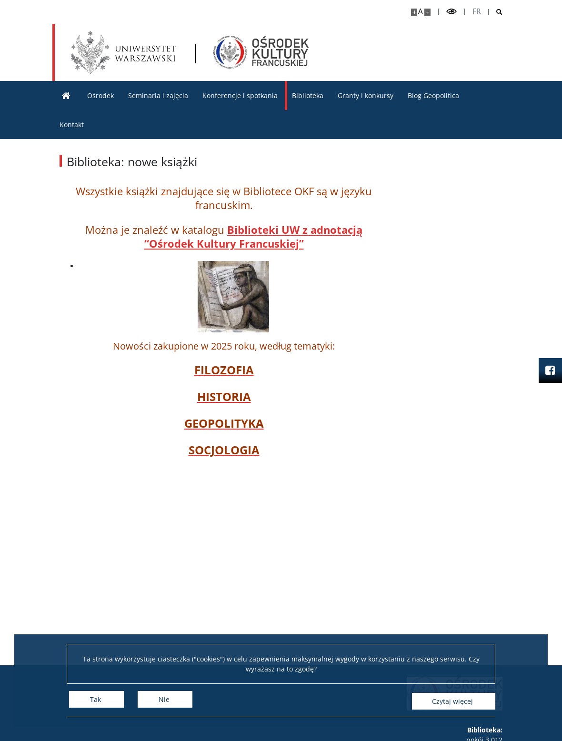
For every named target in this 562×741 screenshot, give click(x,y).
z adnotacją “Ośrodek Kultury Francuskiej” (253, 236)
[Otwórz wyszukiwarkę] (495, 12)
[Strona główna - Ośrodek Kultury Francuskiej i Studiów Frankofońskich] (262, 52)
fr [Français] (476, 11)
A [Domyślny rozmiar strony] (420, 11)
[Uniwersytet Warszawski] (123, 52)
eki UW (282, 229)
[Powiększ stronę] (414, 12)
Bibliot (244, 229)
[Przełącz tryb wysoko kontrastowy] (451, 12)
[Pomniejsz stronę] (427, 12)
